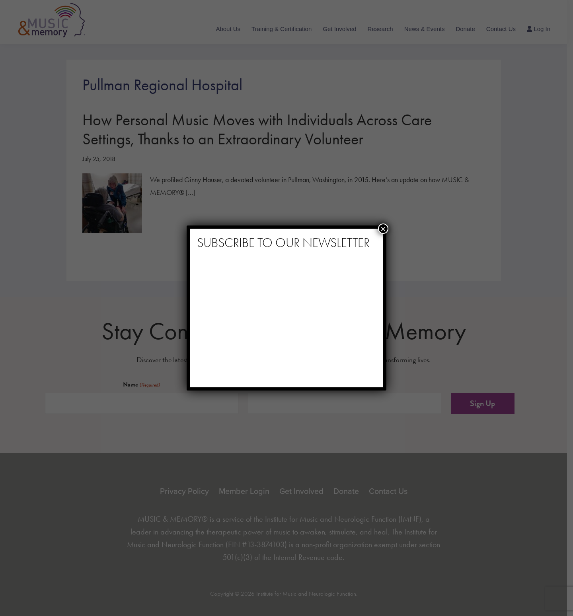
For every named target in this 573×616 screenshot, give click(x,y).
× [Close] (383, 228)
